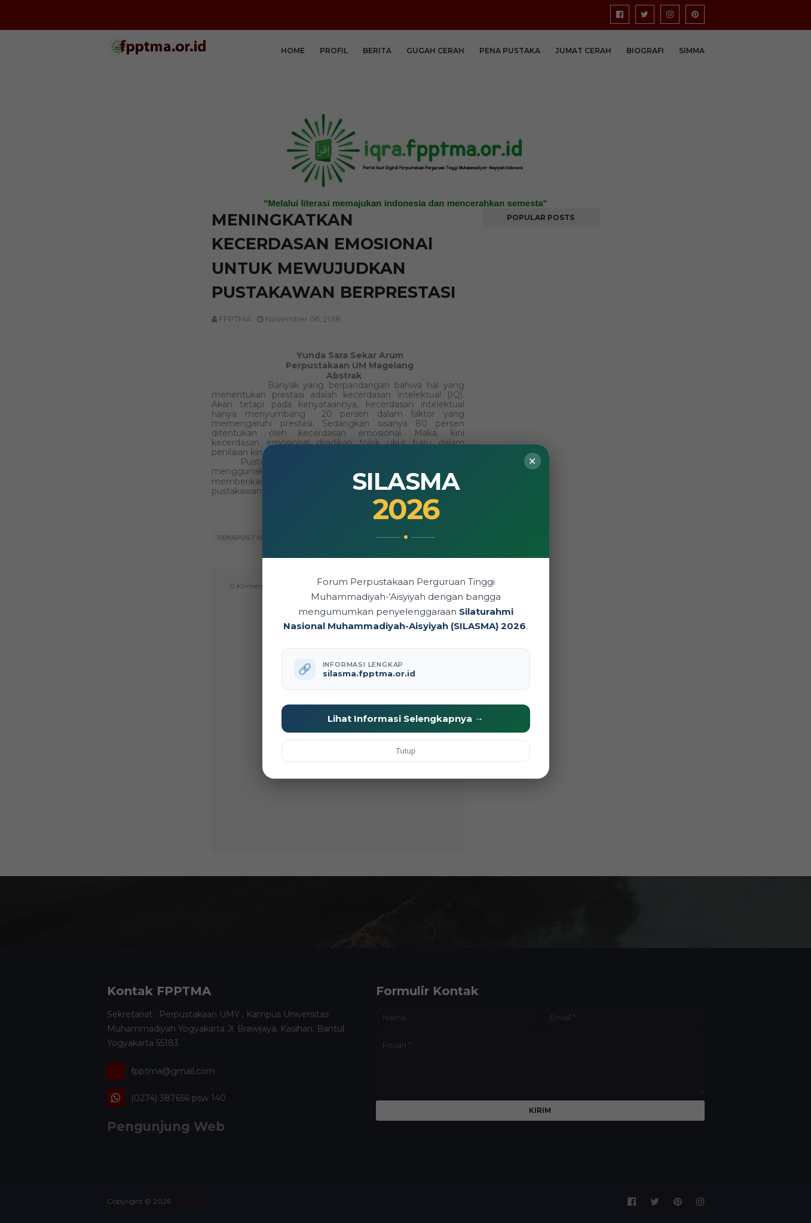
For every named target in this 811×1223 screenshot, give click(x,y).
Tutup (405, 750)
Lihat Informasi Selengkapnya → (405, 718)
